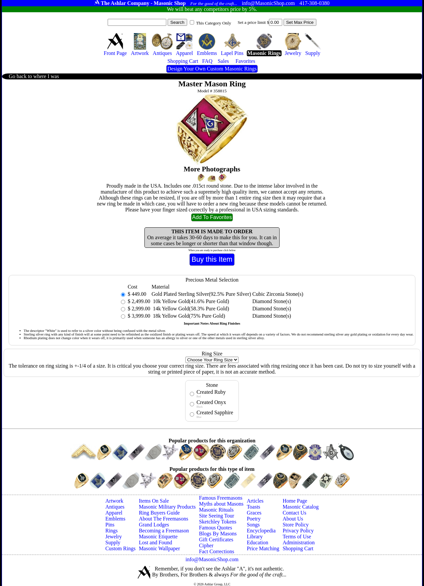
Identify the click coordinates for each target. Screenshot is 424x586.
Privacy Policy (298, 530)
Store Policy (296, 524)
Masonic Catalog (301, 507)
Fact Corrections (216, 551)
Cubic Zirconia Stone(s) (277, 294)
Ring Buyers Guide (159, 513)
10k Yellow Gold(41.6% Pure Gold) (190, 301)
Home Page (295, 501)
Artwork (114, 501)
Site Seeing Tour (216, 515)
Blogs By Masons (218, 533)
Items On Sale (154, 501)
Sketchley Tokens (218, 521)
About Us (293, 518)
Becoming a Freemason (164, 530)
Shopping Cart (298, 548)
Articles (255, 501)
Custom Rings (120, 548)
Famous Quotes (215, 527)
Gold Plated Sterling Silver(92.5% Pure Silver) (201, 294)
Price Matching (263, 548)
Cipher (206, 545)
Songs (253, 524)
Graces (254, 513)
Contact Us (294, 513)
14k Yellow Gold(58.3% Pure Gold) (190, 308)
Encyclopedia (261, 530)
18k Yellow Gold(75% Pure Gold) (188, 316)
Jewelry (113, 536)
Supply (112, 542)
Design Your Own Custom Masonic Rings (211, 68)
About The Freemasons (163, 518)
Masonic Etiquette (158, 536)
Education (257, 542)
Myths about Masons (221, 504)
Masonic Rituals (216, 510)
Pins (110, 524)
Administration (299, 542)
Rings (111, 530)
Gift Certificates (216, 539)
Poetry (254, 518)
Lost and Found (155, 542)
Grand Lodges (154, 524)
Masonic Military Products (167, 507)
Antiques (115, 507)
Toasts (253, 507)
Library (255, 536)
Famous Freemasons (220, 498)
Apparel (114, 513)
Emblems (115, 518)
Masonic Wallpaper (159, 548)
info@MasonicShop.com (212, 559)
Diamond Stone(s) (271, 301)
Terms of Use (297, 536)
